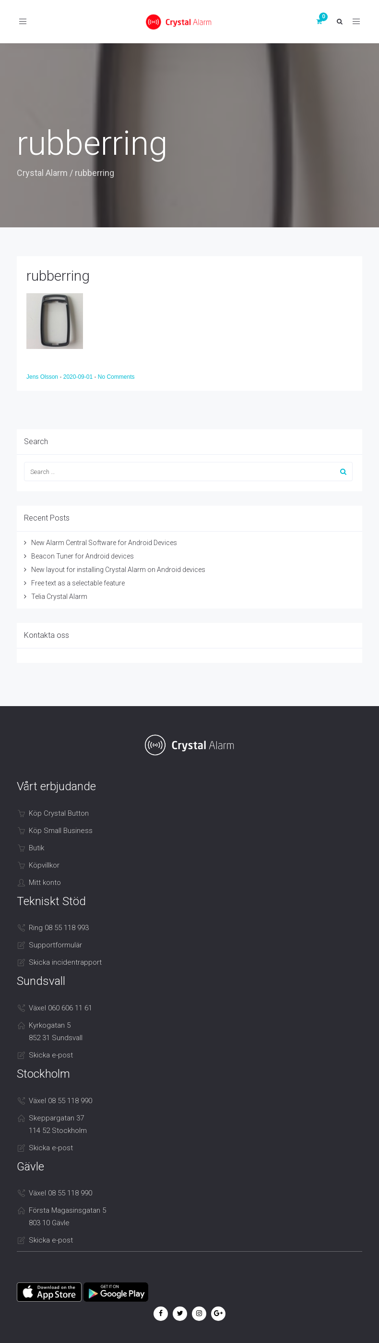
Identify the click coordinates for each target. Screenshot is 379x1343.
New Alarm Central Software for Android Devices (104, 543)
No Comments (116, 376)
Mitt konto (45, 882)
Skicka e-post (51, 1055)
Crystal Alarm (42, 173)
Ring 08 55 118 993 (59, 927)
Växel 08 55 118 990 (60, 1100)
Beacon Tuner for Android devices (82, 556)
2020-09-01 (79, 376)
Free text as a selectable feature (78, 583)
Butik (36, 848)
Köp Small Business (61, 830)
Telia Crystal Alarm (59, 596)
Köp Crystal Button (59, 813)
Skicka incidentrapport (65, 962)
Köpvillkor (44, 865)
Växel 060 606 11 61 (60, 1008)
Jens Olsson (42, 376)
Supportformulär (55, 945)
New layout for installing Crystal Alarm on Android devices (118, 569)
